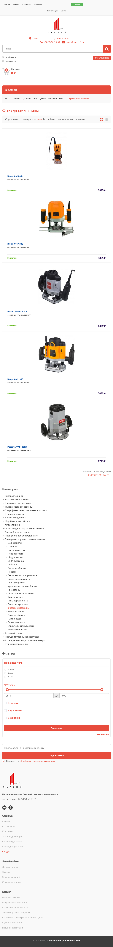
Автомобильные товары (17, 532)
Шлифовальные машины (20, 593)
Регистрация (52, 11)
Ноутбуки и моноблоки (17, 521)
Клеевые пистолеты (18, 629)
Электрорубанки (17, 568)
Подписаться (56, 755)
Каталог (16, 5)
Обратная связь (102, 58)
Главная (7, 5)
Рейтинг (51, 119)
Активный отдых (13, 633)
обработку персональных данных (37, 761)
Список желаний (11, 877)
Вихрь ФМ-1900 (15, 379)
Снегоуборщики (16, 582)
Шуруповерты (15, 557)
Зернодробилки (16, 615)
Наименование (65, 119)
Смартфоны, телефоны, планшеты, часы (26, 510)
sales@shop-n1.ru (75, 42)
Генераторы (14, 590)
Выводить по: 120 (97, 474)
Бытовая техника (14, 496)
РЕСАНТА (27, 315)
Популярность (28, 119)
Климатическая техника (18, 503)
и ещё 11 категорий (12, 927)
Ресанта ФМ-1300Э (17, 311)
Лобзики (12, 564)
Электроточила (16, 611)
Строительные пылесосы (21, 626)
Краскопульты (15, 597)
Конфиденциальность (14, 846)
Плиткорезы (14, 618)
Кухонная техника (14, 514)
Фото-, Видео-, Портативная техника (24, 528)
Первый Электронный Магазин (64, 940)
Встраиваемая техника (17, 499)
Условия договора (12, 836)
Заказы (6, 872)
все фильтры (103, 734)
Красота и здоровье (15, 517)
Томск (35, 38)
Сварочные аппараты (19, 579)
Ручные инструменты (16, 644)
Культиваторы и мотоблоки (22, 586)
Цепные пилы (15, 543)
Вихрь (26, 180)
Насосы (12, 571)
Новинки (80, 119)
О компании (27, 5)
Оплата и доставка (12, 841)
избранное (9, 57)
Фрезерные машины (79, 98)
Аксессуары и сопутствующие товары (25, 640)
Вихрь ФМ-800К (15, 176)
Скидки (77, 5)
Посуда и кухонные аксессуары (22, 636)
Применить (56, 728)
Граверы (12, 546)
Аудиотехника (12, 525)
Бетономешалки (16, 622)
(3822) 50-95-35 (52, 42)
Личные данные (10, 867)
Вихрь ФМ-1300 (15, 244)
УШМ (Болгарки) (16, 561)
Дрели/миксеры (16, 550)
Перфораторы (15, 553)
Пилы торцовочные (18, 600)
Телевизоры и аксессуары (18, 506)
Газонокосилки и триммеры (22, 575)
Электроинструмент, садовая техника (44, 98)
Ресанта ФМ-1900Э (17, 447)
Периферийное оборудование (21, 535)
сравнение (9, 61)
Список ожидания (11, 882)
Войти (63, 11)
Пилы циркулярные (18, 604)
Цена (40, 119)
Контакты (38, 5)
